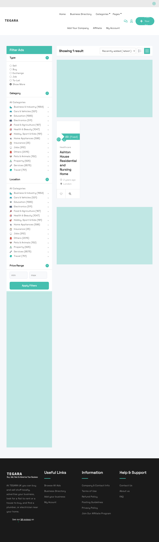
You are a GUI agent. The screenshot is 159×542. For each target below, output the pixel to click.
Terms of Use (89, 491)
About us (125, 491)
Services (20, 165)
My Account (113, 28)
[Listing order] (118, 51)
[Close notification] (154, 3)
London (67, 183)
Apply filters (29, 285)
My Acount (50, 502)
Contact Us (126, 485)
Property (20, 160)
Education (21, 115)
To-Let (16, 80)
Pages (116, 14)
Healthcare (65, 147)
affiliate (97, 28)
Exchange (18, 73)
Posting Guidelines (92, 502)
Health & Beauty (25, 129)
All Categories (17, 102)
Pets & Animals (23, 156)
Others (19, 151)
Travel (18, 169)
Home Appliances (25, 138)
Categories (102, 14)
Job (15, 76)
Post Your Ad (145, 21)
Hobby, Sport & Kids (26, 133)
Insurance (20, 142)
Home (62, 14)
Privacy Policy (90, 507)
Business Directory (80, 14)
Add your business (54, 496)
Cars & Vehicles (23, 111)
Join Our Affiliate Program (96, 513)
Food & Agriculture (25, 124)
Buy (15, 69)
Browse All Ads (52, 485)
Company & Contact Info (96, 485)
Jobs (18, 147)
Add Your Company (78, 28)
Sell (15, 65)
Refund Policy (90, 496)
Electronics (21, 120)
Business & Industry (27, 106)
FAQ (122, 496)
